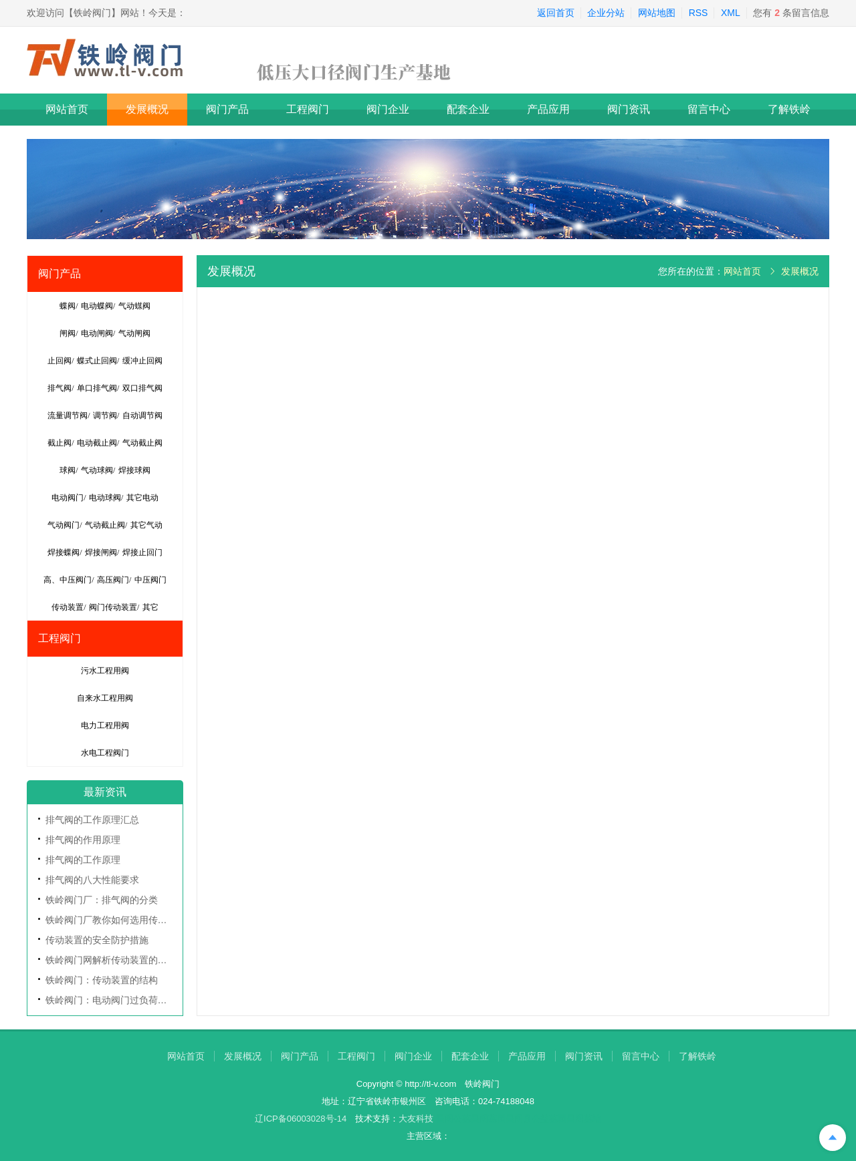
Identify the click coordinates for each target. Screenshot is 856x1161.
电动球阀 (105, 497)
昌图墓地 (583, 1119)
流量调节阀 (67, 415)
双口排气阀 (142, 388)
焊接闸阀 (101, 552)
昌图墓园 (488, 1119)
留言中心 (708, 109)
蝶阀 (68, 306)
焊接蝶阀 (63, 552)
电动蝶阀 (97, 306)
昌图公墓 (453, 1119)
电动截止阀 (97, 443)
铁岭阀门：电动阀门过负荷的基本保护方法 (134, 1000)
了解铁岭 (789, 109)
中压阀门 (150, 580)
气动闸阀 (134, 333)
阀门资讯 (628, 109)
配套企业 (468, 109)
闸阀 (68, 333)
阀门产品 (227, 109)
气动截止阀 (142, 443)
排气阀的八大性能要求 (92, 879)
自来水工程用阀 (105, 698)
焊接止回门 (142, 552)
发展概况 (147, 109)
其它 (150, 607)
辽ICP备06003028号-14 (300, 1119)
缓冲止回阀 (142, 360)
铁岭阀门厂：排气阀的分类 (101, 899)
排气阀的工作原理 (82, 859)
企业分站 (606, 12)
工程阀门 (307, 109)
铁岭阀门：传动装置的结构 (101, 980)
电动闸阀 (97, 333)
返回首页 (555, 12)
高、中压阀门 (67, 580)
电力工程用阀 (105, 725)
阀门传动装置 (113, 607)
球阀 (68, 470)
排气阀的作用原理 (82, 839)
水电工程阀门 (105, 753)
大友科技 (416, 1119)
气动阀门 (63, 525)
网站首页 (66, 109)
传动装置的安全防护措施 (96, 940)
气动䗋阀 (134, 306)
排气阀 (59, 388)
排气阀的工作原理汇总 (92, 819)
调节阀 (105, 415)
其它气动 (146, 525)
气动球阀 (97, 470)
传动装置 (67, 607)
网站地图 (656, 12)
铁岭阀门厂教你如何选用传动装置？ (120, 920)
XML (730, 12)
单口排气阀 (97, 388)
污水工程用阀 (105, 670)
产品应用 (548, 109)
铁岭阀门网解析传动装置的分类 (111, 960)
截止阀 (59, 443)
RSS (698, 12)
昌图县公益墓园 (536, 1119)
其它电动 (142, 497)
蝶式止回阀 (97, 360)
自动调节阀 (142, 415)
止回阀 (59, 360)
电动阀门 (67, 497)
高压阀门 (113, 580)
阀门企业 (387, 109)
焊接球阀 (134, 470)
